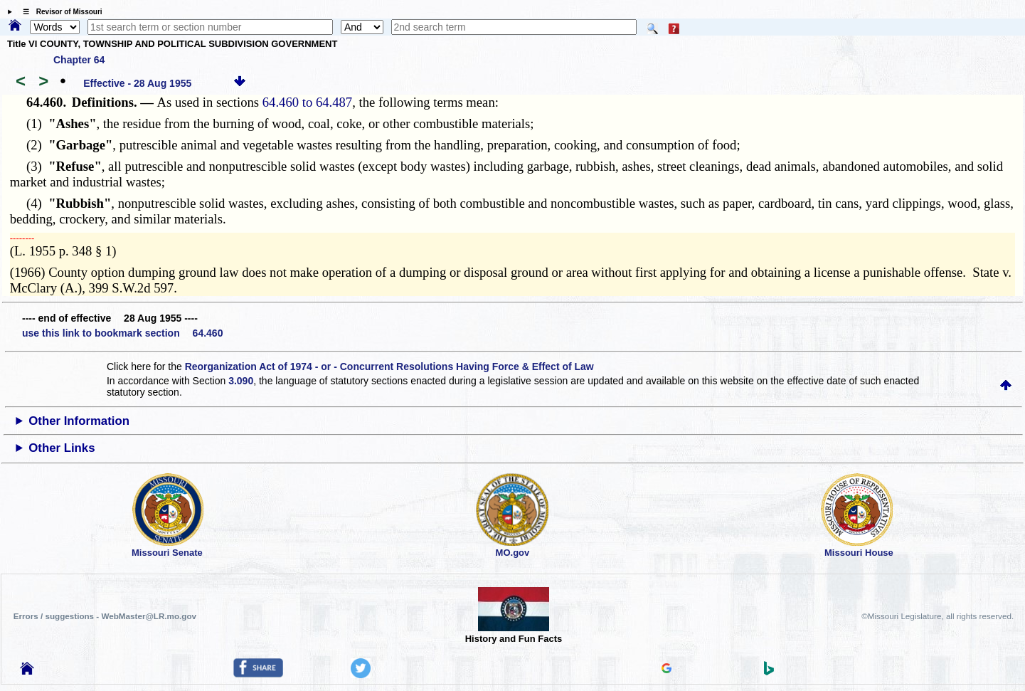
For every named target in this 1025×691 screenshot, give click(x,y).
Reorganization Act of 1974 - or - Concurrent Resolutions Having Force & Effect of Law (389, 366)
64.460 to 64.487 (307, 102)
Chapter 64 (79, 59)
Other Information (78, 421)
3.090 (240, 380)
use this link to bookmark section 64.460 (122, 333)
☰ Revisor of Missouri (59, 12)
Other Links (61, 448)
